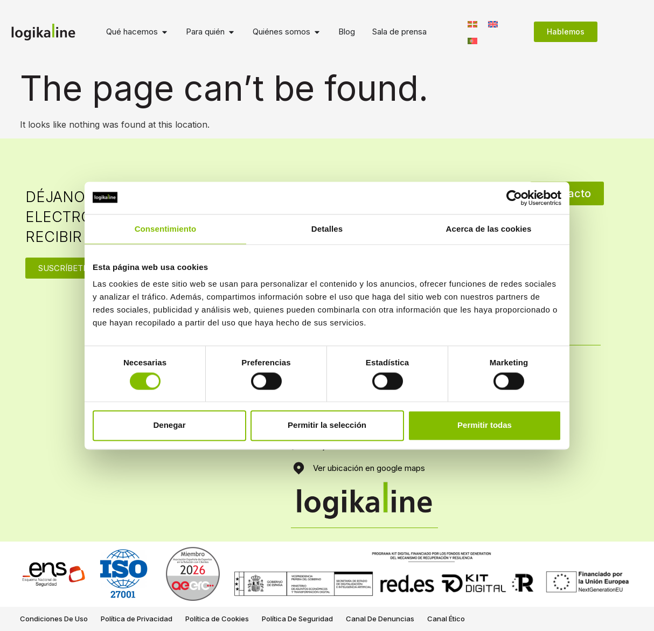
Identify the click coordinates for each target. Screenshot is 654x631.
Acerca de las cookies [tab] (489, 228)
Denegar (169, 425)
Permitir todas (484, 425)
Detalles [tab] (327, 228)
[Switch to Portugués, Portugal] (472, 40)
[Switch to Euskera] (472, 23)
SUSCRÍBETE (63, 268)
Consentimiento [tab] (166, 228)
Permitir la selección (327, 425)
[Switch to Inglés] (493, 23)
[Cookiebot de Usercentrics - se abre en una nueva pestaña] (514, 198)
